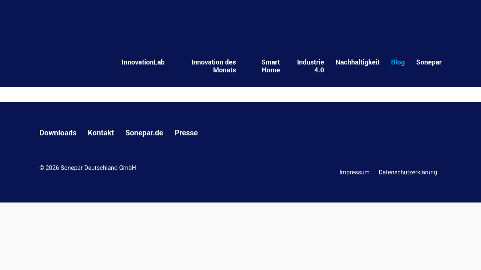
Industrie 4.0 (310, 66)
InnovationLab (143, 62)
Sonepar (429, 62)
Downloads (58, 132)
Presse (186, 132)
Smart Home (271, 66)
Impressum (355, 172)
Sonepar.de (144, 132)
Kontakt (101, 132)
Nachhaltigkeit (357, 62)
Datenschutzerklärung (408, 172)
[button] (16, 253)
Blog (398, 62)
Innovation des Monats (213, 66)
